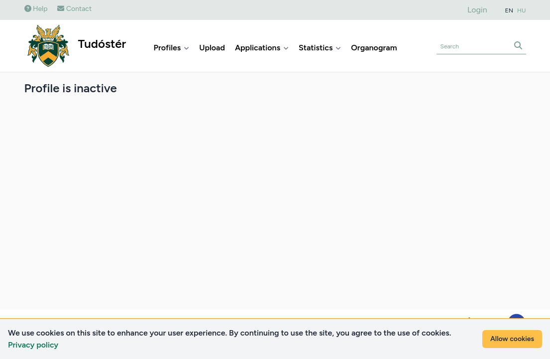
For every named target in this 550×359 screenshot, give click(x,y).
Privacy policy (33, 345)
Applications (262, 47)
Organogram (374, 47)
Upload (212, 47)
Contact (74, 8)
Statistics (320, 47)
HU (521, 10)
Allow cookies (512, 339)
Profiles (172, 47)
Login (477, 9)
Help (36, 8)
